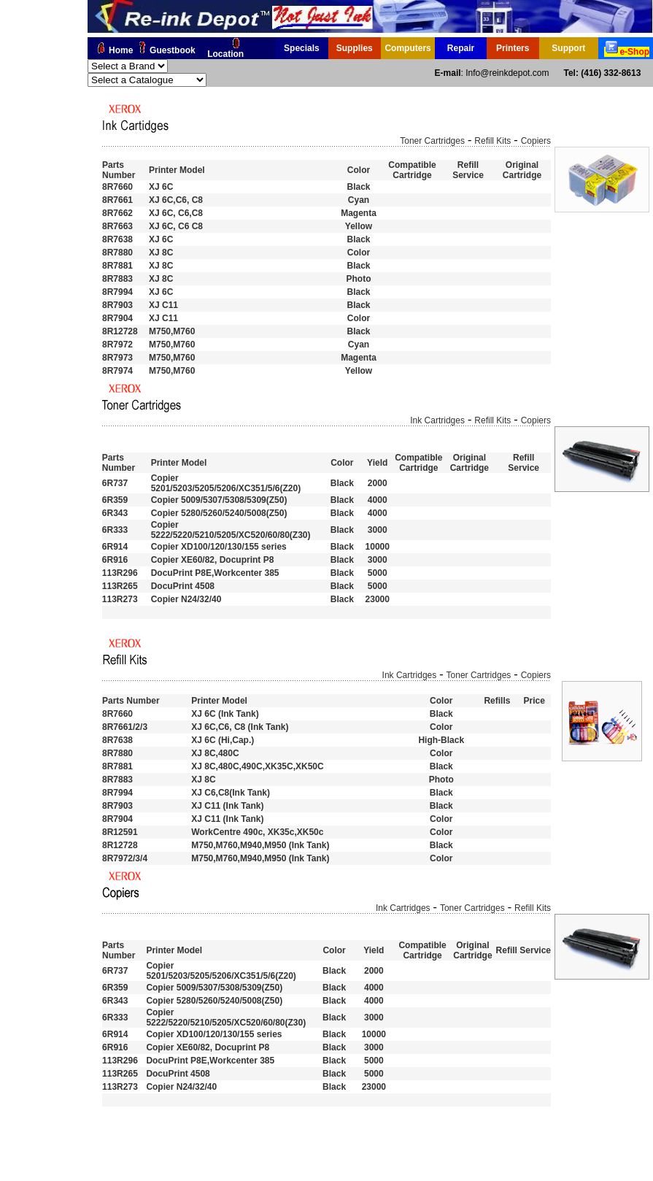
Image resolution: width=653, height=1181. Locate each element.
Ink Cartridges (437, 420)
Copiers (536, 141)
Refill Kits (492, 141)
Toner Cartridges (432, 141)
